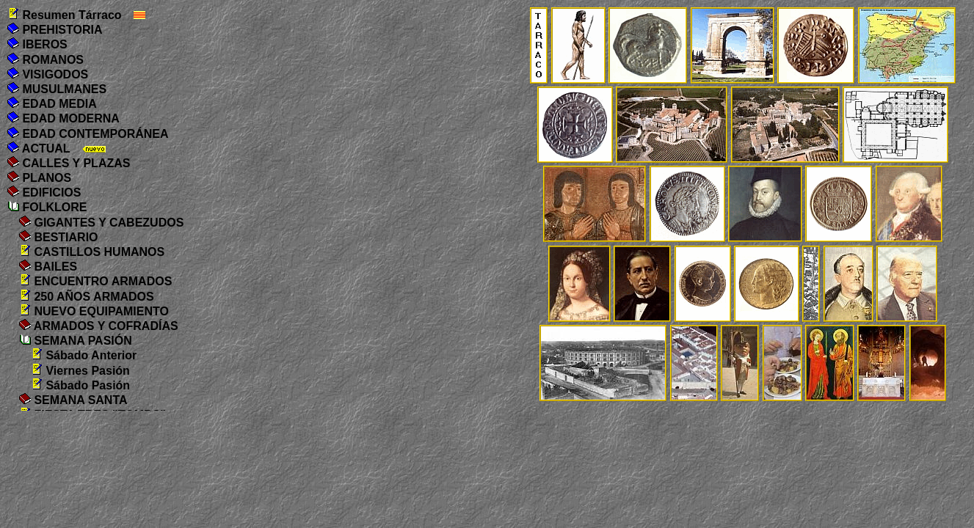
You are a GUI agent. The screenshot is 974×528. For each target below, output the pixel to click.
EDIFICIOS (44, 192)
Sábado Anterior (84, 355)
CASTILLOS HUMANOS (91, 252)
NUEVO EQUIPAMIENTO (94, 311)
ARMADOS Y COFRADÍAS (98, 326)
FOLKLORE (47, 207)
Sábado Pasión (80, 385)
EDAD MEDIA (52, 104)
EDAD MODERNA (63, 118)
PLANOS (39, 178)
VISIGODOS (47, 74)
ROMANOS (45, 60)
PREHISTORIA (55, 29)
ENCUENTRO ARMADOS (95, 281)
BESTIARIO (58, 237)
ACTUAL (38, 148)
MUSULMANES (56, 89)
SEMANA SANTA (73, 400)
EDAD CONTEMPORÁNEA (88, 134)
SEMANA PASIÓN (75, 340)
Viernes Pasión (80, 370)
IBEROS (37, 44)
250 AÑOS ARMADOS (86, 296)
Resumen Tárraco (64, 15)
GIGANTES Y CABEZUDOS (101, 222)
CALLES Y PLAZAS (68, 163)
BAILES (48, 266)
